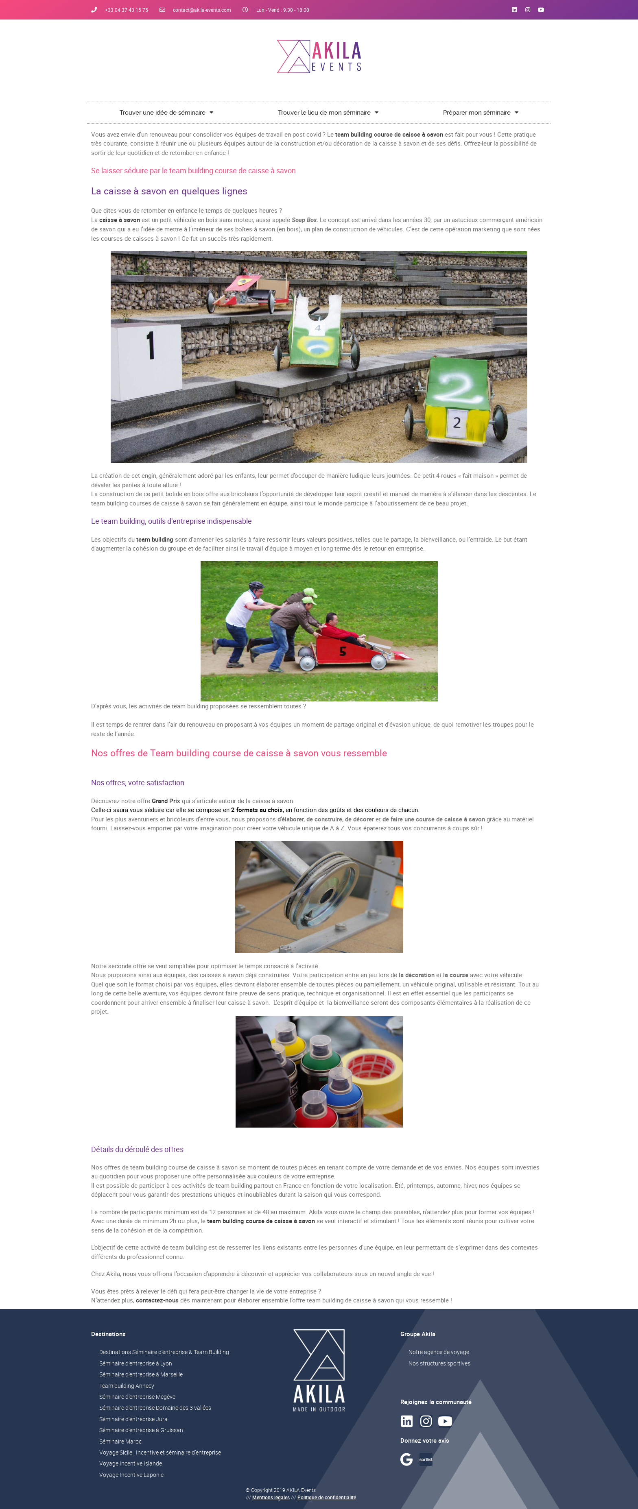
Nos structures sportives (439, 1363)
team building (154, 539)
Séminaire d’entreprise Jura (133, 1419)
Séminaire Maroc (120, 1441)
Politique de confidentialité (326, 1497)
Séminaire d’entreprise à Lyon (135, 1363)
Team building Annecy (126, 1385)
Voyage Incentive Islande (130, 1463)
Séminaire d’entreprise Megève (137, 1396)
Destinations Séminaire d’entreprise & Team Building (164, 1352)
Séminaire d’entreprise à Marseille (141, 1374)
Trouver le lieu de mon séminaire (328, 112)
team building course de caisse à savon (389, 134)
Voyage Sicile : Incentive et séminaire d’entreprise (160, 1452)
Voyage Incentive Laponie (131, 1475)
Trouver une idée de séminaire (166, 112)
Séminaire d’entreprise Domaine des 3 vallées (155, 1407)
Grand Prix (166, 801)
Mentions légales (271, 1497)
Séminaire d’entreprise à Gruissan (141, 1430)
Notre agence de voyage (439, 1352)
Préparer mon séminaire (480, 112)
